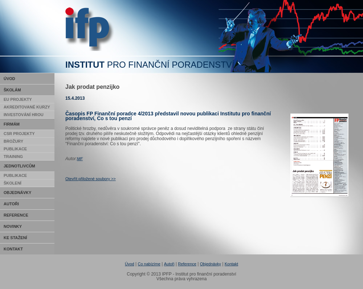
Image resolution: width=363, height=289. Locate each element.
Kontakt (13, 249)
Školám (12, 90)
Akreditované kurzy (27, 107)
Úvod (9, 78)
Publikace (15, 149)
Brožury (13, 141)
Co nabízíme (149, 264)
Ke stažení (15, 237)
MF (80, 159)
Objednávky (17, 192)
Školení (12, 183)
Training (13, 156)
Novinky (13, 226)
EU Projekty (18, 99)
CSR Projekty (19, 133)
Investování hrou (24, 114)
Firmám (12, 124)
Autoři (11, 204)
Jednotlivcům (19, 166)
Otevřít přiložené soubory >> (90, 179)
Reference (16, 215)
